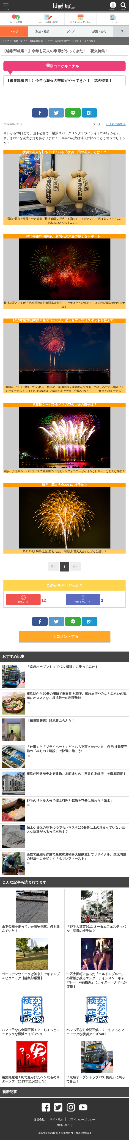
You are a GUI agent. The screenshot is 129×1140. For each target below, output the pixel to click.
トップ (14, 31)
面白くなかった (83, 599)
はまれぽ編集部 (116, 124)
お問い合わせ (64, 1125)
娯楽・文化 (99, 31)
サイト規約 (56, 1119)
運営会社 (39, 1119)
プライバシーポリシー (82, 1119)
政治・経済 (42, 31)
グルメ (70, 31)
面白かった (23, 599)
